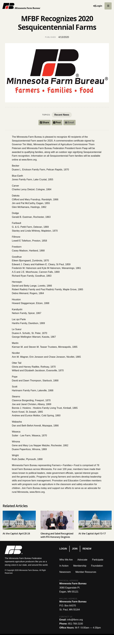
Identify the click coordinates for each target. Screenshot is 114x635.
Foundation (97, 565)
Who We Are (66, 559)
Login (63, 548)
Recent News (61, 114)
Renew (87, 548)
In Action (63, 565)
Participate (97, 559)
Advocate (82, 559)
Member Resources (85, 572)
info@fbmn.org (75, 619)
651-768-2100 (75, 623)
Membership (79, 565)
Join (74, 548)
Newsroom (65, 572)
